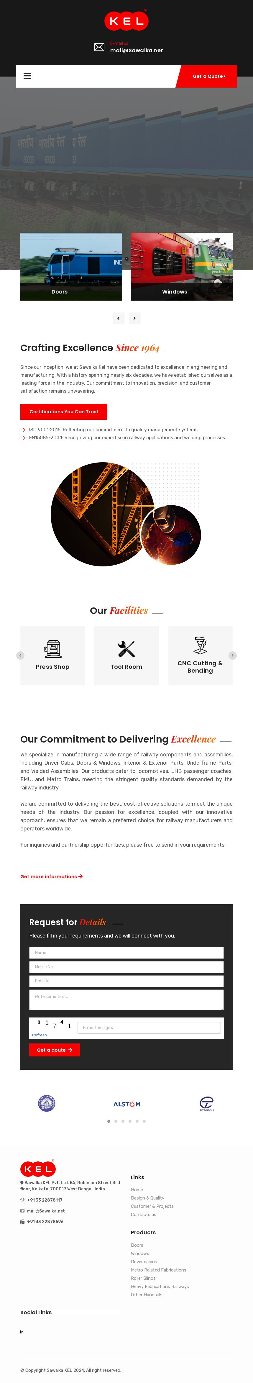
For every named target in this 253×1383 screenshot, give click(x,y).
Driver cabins (144, 1262)
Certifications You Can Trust (63, 411)
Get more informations (51, 876)
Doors (137, 1245)
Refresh (39, 1035)
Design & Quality (147, 1198)
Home (137, 1190)
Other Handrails (146, 1295)
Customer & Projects (152, 1206)
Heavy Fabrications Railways (160, 1286)
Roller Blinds (143, 1278)
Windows (140, 1253)
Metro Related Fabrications (158, 1270)
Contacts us (143, 1214)
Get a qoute (54, 1050)
